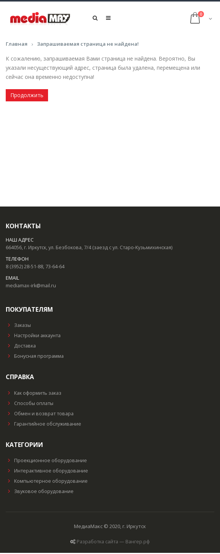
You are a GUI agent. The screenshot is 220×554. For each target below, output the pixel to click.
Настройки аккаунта (33, 337)
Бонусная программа (35, 357)
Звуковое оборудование (40, 492)
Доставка (21, 347)
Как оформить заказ (33, 394)
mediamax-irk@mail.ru (31, 286)
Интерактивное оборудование (47, 472)
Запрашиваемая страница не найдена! (88, 45)
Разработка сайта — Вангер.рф (113, 543)
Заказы (18, 326)
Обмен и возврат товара (40, 414)
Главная (16, 45)
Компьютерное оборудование (47, 482)
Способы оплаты (29, 404)
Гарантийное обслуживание (43, 425)
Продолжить (26, 96)
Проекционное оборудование (46, 461)
